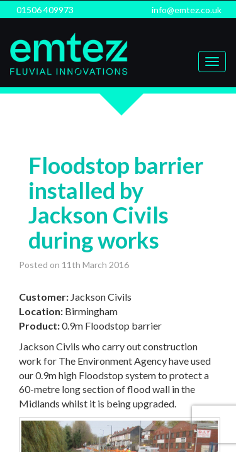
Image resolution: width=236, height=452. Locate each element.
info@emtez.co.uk (187, 9)
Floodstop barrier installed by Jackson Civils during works (115, 202)
